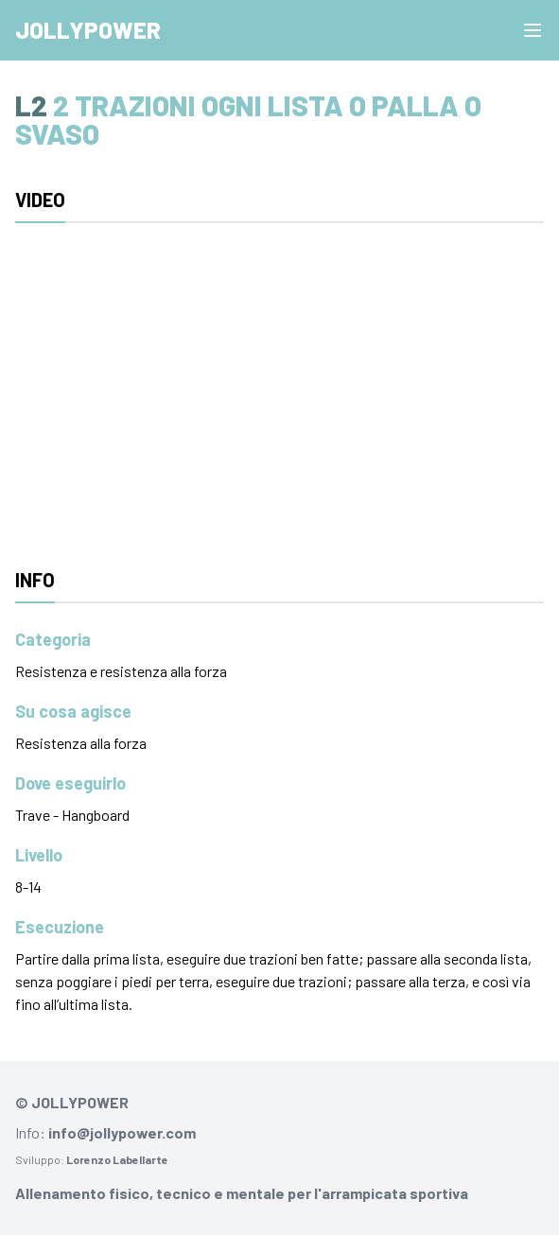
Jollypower (88, 29)
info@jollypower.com (122, 1132)
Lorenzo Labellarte (117, 1159)
